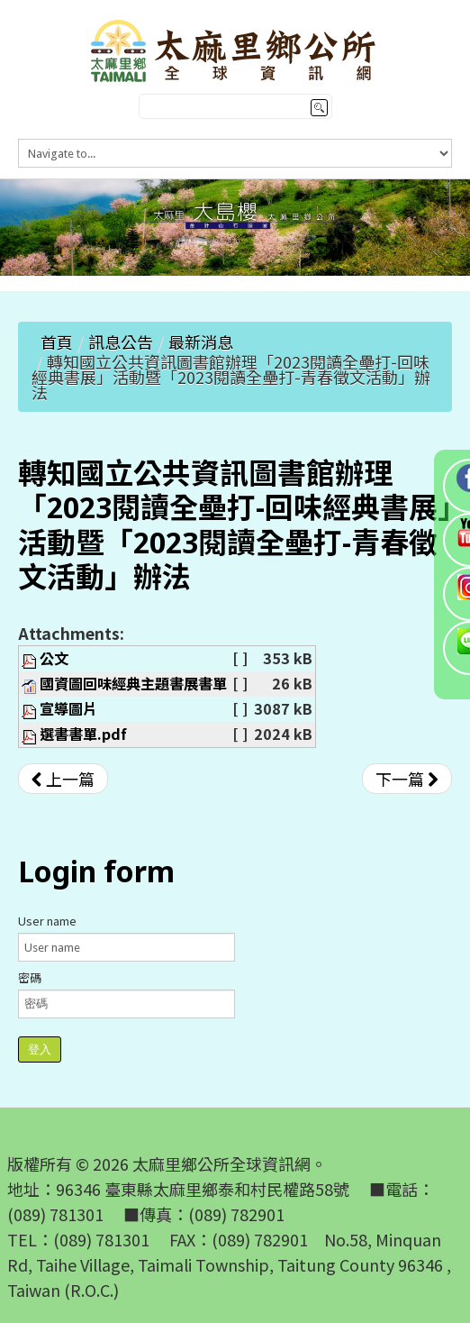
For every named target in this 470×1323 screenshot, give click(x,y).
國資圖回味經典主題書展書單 (133, 683)
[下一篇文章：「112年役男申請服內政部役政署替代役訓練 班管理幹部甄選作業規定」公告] (407, 778)
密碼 (29, 977)
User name (47, 920)
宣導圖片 (68, 708)
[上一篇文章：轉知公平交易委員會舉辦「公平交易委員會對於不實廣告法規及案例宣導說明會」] (63, 778)
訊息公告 (120, 341)
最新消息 (200, 341)
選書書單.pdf (83, 733)
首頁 (57, 341)
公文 (54, 658)
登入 (39, 1049)
